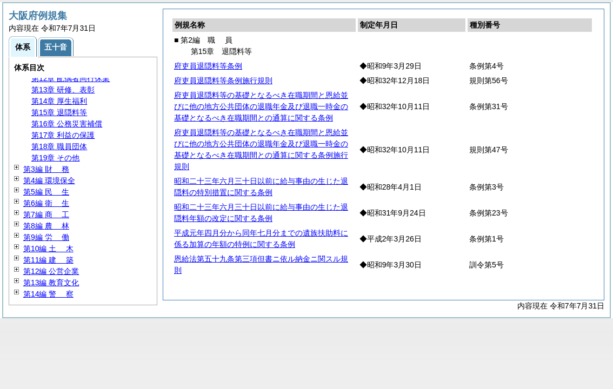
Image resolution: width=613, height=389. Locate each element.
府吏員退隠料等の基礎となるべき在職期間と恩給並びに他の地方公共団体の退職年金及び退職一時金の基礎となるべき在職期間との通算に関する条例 (261, 106)
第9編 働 (46, 237)
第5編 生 (46, 191)
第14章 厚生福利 (59, 101)
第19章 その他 (55, 157)
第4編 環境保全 (49, 180)
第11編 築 (48, 260)
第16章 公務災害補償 (66, 123)
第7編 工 (46, 214)
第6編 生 (46, 203)
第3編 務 (46, 169)
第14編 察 (48, 294)
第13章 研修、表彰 (63, 89)
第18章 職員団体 (59, 146)
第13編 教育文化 (51, 282)
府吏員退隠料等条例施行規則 (223, 80)
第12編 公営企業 (51, 271)
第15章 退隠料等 (59, 112)
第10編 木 (48, 248)
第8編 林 (46, 226)
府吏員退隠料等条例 (208, 66)
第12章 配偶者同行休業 (70, 78)
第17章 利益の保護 (63, 135)
